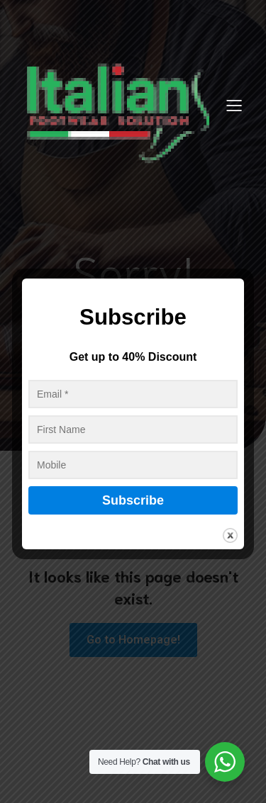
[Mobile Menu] (234, 105)
